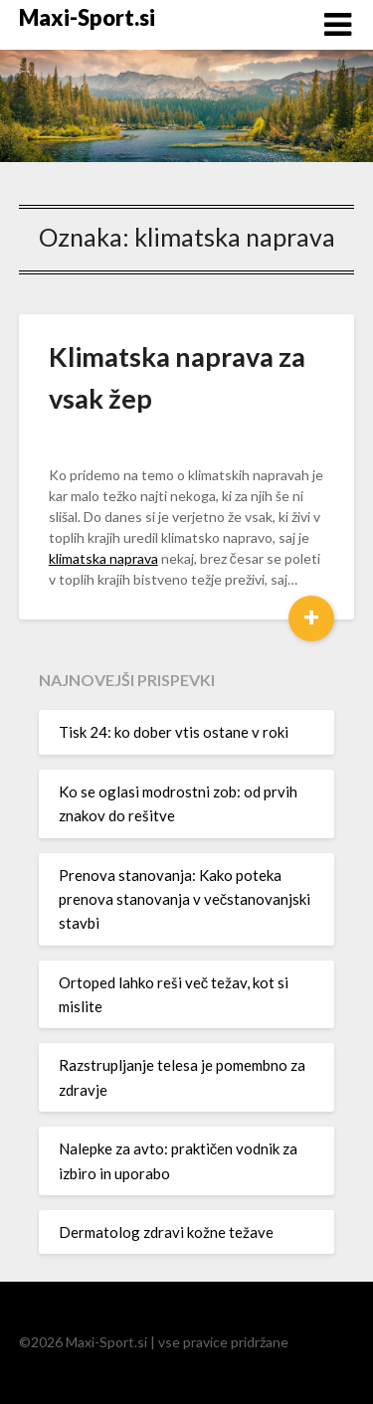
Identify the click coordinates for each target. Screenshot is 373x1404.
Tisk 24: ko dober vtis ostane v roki (173, 732)
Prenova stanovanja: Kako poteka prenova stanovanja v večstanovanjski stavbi (185, 899)
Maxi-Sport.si (87, 17)
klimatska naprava (103, 558)
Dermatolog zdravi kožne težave (166, 1232)
